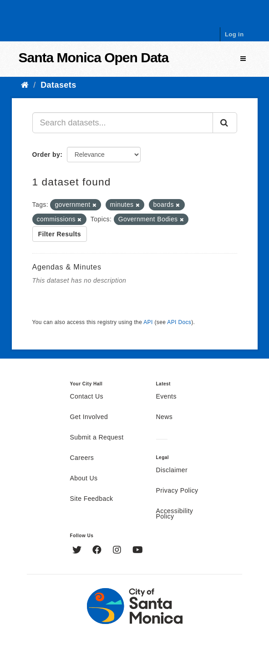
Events (166, 397)
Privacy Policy (177, 491)
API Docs (179, 322)
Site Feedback (91, 499)
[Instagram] (118, 551)
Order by (46, 154)
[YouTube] (137, 551)
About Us (84, 478)
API (147, 322)
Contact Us (86, 397)
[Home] (25, 85)
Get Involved (89, 417)
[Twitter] (78, 551)
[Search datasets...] (122, 122)
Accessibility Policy (174, 514)
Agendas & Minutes (67, 267)
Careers (82, 458)
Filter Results (59, 234)
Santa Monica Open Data (94, 57)
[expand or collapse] (243, 59)
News (164, 417)
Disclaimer (172, 470)
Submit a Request (97, 437)
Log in (234, 34)
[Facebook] (98, 551)
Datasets (58, 85)
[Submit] (225, 122)
